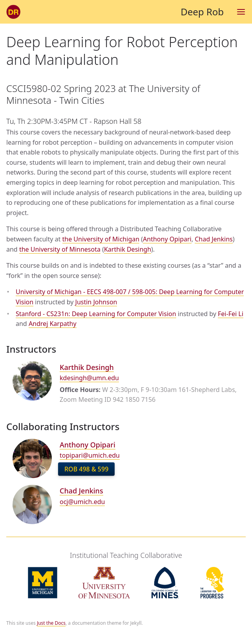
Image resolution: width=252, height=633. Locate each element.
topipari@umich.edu (90, 455)
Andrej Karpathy (53, 323)
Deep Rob (115, 12)
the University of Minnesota (59, 249)
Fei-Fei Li (230, 313)
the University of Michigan (101, 239)
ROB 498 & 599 (86, 469)
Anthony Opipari (167, 239)
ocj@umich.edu (82, 501)
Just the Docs (51, 623)
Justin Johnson (96, 302)
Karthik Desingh (127, 249)
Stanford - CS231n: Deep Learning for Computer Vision (96, 313)
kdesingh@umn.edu (89, 378)
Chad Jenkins (213, 239)
